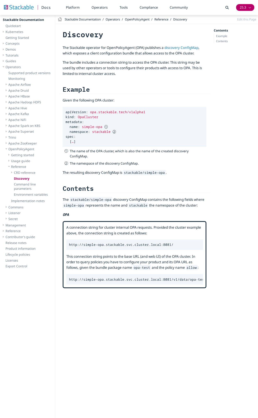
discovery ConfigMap (181, 47)
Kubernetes (14, 31)
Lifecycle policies (18, 254)
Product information (21, 248)
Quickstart (13, 26)
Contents (222, 41)
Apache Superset (21, 131)
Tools (124, 7)
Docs (46, 7)
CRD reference (24, 172)
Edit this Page (246, 19)
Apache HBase (19, 96)
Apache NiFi (17, 119)
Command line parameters (25, 186)
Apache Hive (17, 108)
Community (179, 7)
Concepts (12, 43)
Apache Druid (18, 90)
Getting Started (17, 37)
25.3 (243, 7)
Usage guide (20, 161)
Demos (11, 49)
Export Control (16, 266)
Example (221, 36)
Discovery (21, 178)
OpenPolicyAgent (21, 149)
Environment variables (31, 194)
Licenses (12, 260)
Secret (13, 219)
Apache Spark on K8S (24, 125)
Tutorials (12, 55)
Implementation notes (28, 201)
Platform (73, 7)
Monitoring (16, 78)
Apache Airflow (19, 84)
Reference (18, 166)
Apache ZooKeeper (22, 143)
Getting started (22, 155)
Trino (12, 137)
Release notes (16, 243)
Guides (11, 61)
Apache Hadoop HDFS (24, 102)
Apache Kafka (18, 114)
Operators (100, 7)
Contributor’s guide (20, 237)
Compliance (149, 7)
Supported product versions (29, 73)
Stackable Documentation (23, 19)
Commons (15, 207)
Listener (14, 213)
